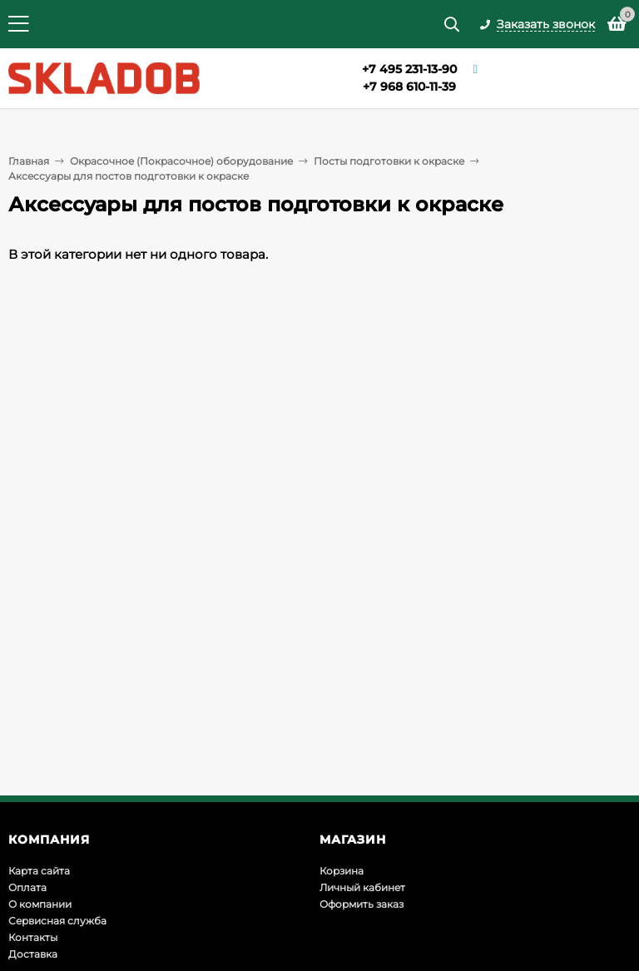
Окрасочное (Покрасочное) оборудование (181, 161)
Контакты (32, 937)
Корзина (342, 870)
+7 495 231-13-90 (409, 69)
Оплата (27, 887)
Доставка (32, 954)
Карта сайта (39, 870)
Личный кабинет (362, 887)
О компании (40, 904)
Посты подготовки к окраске (389, 161)
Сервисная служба (57, 920)
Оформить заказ (362, 904)
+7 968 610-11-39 (409, 86)
